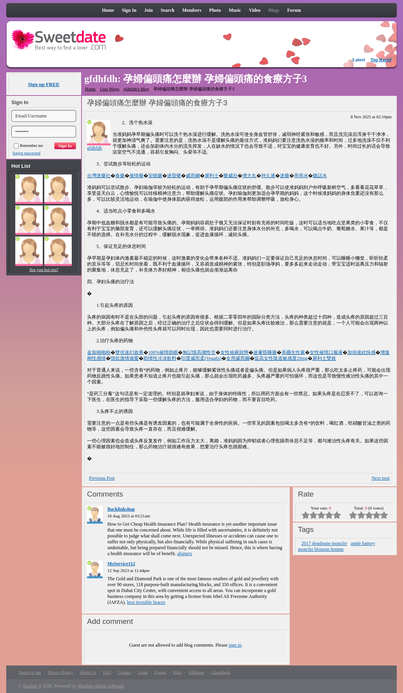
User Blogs (109, 88)
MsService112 (121, 563)
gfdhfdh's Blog (136, 88)
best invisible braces (146, 602)
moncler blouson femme (321, 549)
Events (160, 672)
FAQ (107, 672)
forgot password (26, 152)
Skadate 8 (32, 686)
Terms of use (30, 672)
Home (90, 88)
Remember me (28, 145)
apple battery (363, 543)
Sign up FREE (43, 84)
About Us (88, 672)
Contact (124, 672)
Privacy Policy (60, 672)
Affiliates (196, 672)
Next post (381, 478)
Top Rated (380, 59)
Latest (358, 59)
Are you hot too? (43, 269)
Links (143, 672)
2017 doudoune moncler (324, 543)
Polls (177, 672)
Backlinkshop (121, 509)
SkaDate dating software (101, 686)
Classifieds (220, 672)
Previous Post (102, 478)
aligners (184, 553)
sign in (235, 645)
